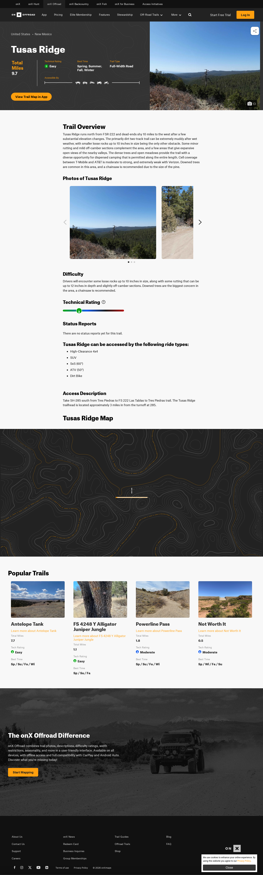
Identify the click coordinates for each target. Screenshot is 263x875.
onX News (69, 836)
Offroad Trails (122, 844)
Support (16, 851)
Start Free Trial (220, 15)
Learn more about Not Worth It (219, 630)
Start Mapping (23, 772)
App (44, 14)
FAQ (168, 844)
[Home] (23, 14)
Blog (168, 836)
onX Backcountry (79, 4)
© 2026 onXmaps (102, 867)
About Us (17, 836)
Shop (118, 851)
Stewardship (125, 14)
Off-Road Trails (151, 14)
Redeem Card (71, 844)
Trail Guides (122, 836)
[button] (255, 31)
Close (229, 867)
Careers (16, 858)
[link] (103, 301)
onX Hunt (33, 4)
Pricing (58, 14)
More (176, 14)
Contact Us (18, 844)
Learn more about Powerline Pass (159, 630)
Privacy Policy (81, 867)
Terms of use (62, 867)
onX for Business (124, 4)
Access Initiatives (152, 4)
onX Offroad (54, 4)
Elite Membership (81, 14)
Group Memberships (75, 858)
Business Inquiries (73, 851)
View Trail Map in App (31, 96)
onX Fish (102, 4)
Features (104, 14)
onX (18, 4)
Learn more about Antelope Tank (33, 630)
